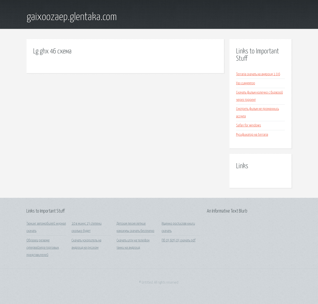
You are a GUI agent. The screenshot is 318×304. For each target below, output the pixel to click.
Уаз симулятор (245, 83)
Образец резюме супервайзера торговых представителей (42, 248)
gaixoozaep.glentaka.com (71, 17)
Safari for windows (248, 125)
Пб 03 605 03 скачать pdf (178, 240)
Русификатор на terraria (252, 135)
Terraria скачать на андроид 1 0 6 (258, 74)
